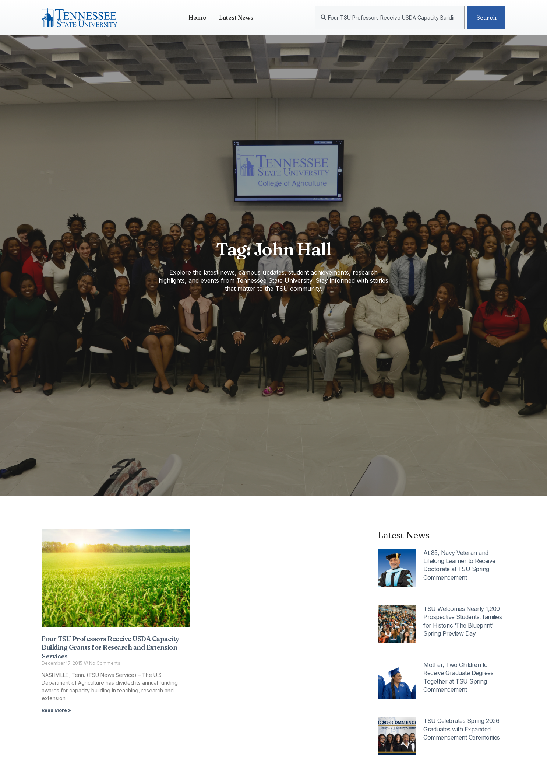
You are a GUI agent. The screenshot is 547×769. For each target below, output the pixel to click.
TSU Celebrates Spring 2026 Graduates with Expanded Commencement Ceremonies (461, 729)
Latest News (236, 17)
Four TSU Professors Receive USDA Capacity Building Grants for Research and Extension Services (110, 647)
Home (197, 17)
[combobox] (390, 17)
